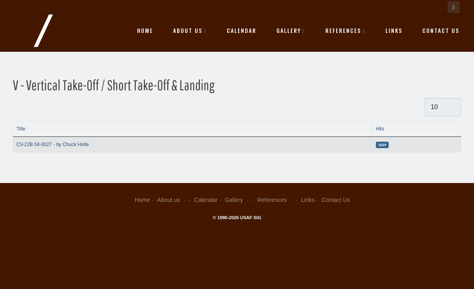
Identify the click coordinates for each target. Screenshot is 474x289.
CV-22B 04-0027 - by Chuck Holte (52, 144)
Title (20, 129)
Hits (380, 129)
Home (145, 30)
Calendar (241, 30)
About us (190, 30)
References (345, 30)
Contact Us (440, 30)
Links (393, 30)
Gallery (290, 30)
